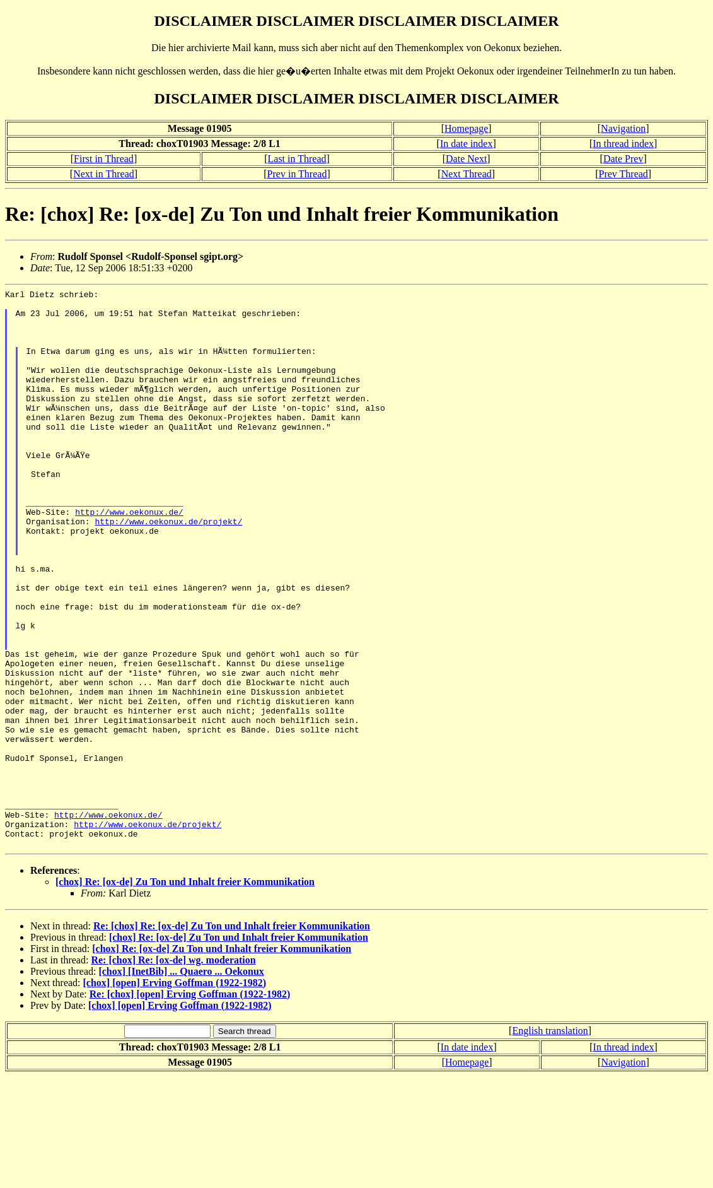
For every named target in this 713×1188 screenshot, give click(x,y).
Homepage (466, 128)
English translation (550, 1142)
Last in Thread (297, 158)
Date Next (466, 158)
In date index (466, 143)
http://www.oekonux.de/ (129, 557)
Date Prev (623, 158)
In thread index (623, 143)
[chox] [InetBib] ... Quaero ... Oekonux (181, 1083)
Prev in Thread (297, 173)
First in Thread (104, 158)
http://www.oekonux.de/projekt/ (168, 568)
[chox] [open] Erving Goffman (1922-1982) (175, 1094)
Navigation (623, 128)
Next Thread (466, 173)
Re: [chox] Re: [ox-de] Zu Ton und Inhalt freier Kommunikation (231, 1037)
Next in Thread (103, 173)
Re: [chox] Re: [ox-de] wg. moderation (173, 1071)
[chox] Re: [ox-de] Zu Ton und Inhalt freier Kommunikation (185, 993)
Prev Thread (622, 173)
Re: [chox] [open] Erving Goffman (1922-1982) (190, 1105)
